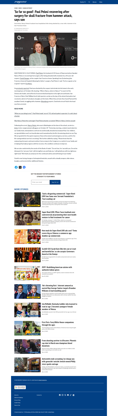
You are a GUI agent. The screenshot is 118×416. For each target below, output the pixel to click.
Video (100, 2)
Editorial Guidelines (18, 397)
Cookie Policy (17, 402)
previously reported (22, 88)
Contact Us (39, 395)
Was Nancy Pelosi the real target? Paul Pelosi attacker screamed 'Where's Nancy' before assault (44, 121)
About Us (16, 395)
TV (89, 2)
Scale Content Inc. (43, 380)
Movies (94, 2)
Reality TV (83, 2)
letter (16, 128)
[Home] (20, 2)
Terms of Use (17, 405)
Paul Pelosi (39, 73)
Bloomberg (44, 101)
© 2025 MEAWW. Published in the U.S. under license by (26, 380)
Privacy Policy (17, 400)
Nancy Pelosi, (32, 125)
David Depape (24, 78)
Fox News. (28, 83)
